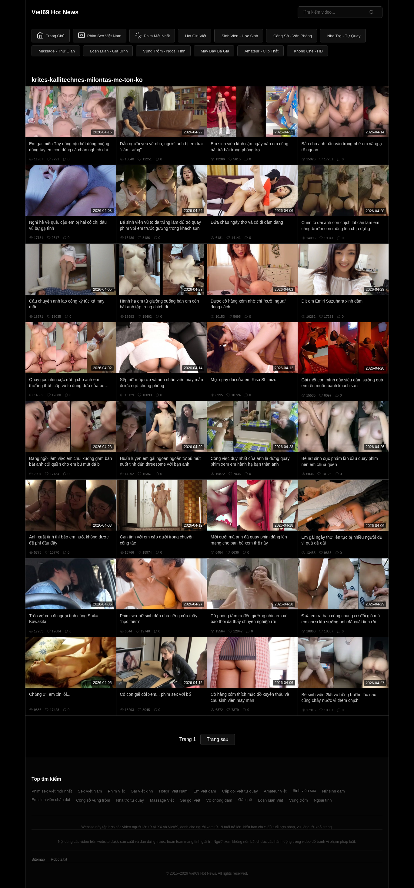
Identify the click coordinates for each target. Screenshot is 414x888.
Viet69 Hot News (55, 12)
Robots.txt (59, 859)
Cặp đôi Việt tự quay (240, 791)
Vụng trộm (298, 800)
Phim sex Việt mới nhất (52, 791)
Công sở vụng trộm (93, 800)
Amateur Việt (275, 791)
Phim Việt (116, 791)
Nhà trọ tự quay (130, 800)
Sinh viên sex (304, 790)
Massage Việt (162, 800)
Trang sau (217, 739)
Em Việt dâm (205, 791)
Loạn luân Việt (270, 800)
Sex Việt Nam (90, 791)
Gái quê (245, 799)
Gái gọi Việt (190, 800)
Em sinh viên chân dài (51, 799)
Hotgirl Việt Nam (173, 791)
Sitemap (38, 859)
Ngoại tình (323, 800)
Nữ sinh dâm (333, 791)
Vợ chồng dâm (219, 800)
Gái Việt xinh (142, 791)
